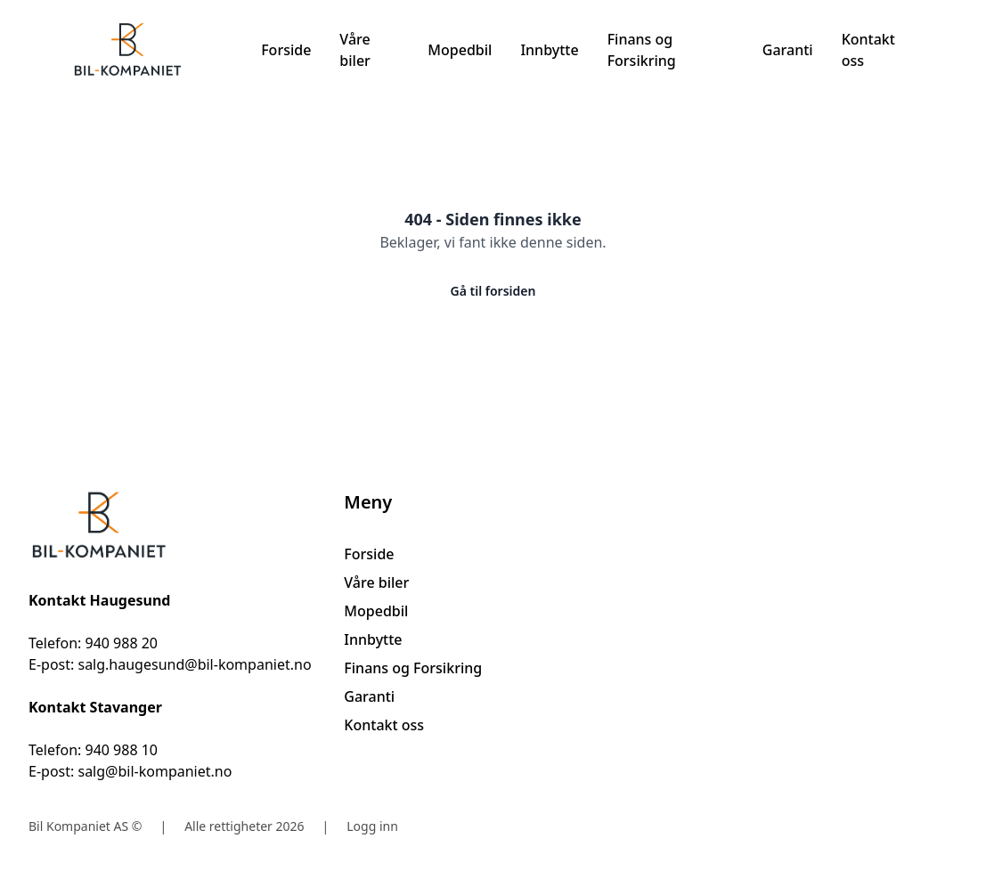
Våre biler (355, 49)
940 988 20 (121, 643)
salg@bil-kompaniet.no (154, 771)
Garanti (787, 50)
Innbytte (549, 50)
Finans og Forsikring (641, 49)
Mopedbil (460, 50)
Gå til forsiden (493, 290)
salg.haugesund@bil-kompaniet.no (194, 664)
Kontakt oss (868, 49)
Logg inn (372, 826)
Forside (286, 50)
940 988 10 (121, 750)
